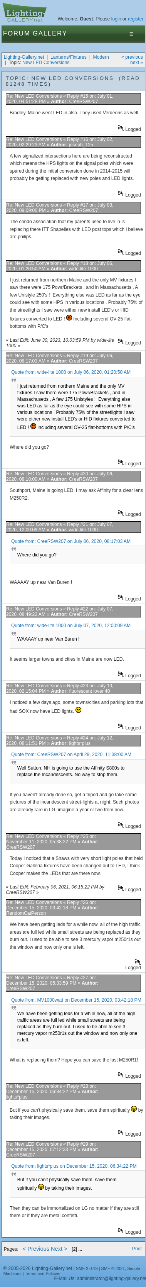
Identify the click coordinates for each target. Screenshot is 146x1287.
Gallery (50, 33)
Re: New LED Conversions (34, 96)
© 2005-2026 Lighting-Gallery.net (37, 1268)
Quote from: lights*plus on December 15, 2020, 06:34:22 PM (74, 1166)
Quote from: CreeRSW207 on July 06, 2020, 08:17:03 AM (71, 541)
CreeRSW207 (83, 101)
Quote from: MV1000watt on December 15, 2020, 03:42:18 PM (76, 1000)
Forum (16, 33)
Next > (59, 1249)
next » (136, 62)
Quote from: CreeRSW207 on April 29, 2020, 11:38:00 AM (71, 754)
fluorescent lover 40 (89, 691)
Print (137, 1248)
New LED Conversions (45, 62)
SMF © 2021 (113, 1268)
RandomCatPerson (26, 913)
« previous (132, 57)
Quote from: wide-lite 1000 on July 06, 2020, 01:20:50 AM (71, 372)
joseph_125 (81, 145)
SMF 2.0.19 (87, 1268)
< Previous (36, 1249)
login (116, 19)
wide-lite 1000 (83, 268)
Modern (101, 57)
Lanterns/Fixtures (68, 57)
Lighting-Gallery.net (24, 57)
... (80, 1249)
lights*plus (80, 743)
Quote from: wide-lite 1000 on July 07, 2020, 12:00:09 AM (71, 625)
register (135, 19)
